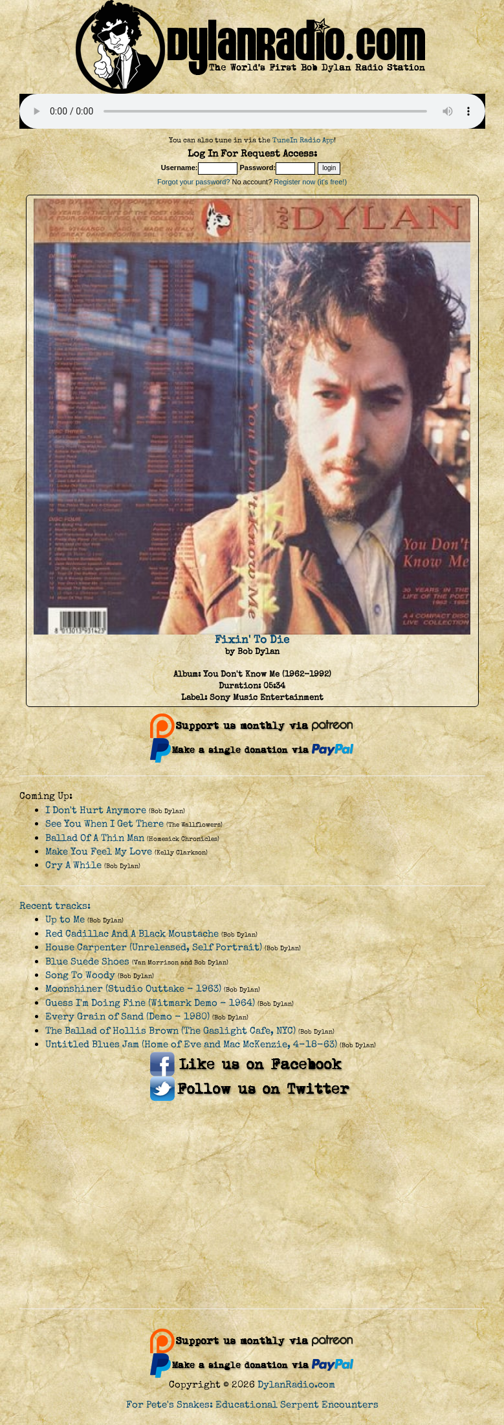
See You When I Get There (104, 824)
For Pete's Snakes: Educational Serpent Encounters (252, 1404)
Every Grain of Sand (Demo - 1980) (127, 1016)
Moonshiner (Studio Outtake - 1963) (133, 989)
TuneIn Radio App (303, 140)
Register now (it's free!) (310, 182)
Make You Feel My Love (98, 851)
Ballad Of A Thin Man (94, 838)
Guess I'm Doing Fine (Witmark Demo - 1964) (150, 1003)
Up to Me (65, 919)
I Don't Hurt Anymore (95, 810)
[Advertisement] (252, 1205)
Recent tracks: (55, 906)
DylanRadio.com (296, 1384)
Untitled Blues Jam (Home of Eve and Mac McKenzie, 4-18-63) (191, 1044)
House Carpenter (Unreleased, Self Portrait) (153, 947)
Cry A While (73, 865)
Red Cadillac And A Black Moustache (132, 934)
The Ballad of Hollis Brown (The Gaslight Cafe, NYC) (170, 1031)
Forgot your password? (193, 182)
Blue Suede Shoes (87, 961)
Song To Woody (80, 975)
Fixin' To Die (252, 640)
